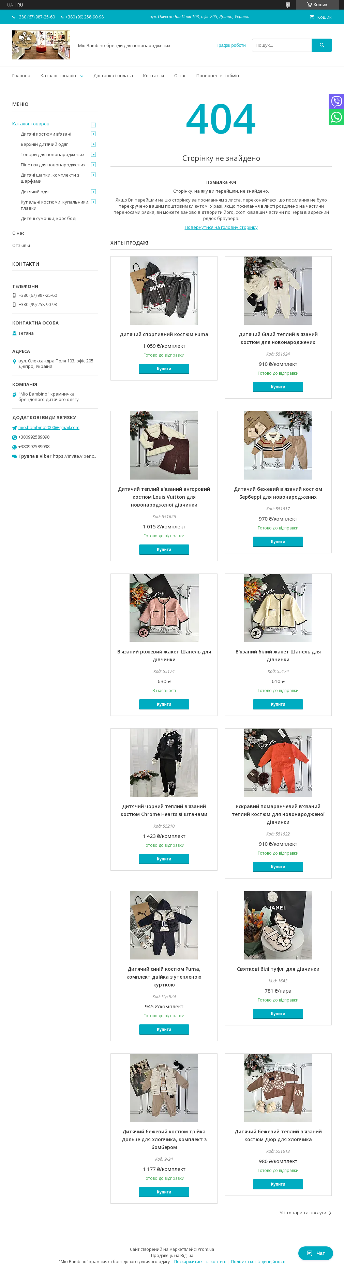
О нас (180, 75)
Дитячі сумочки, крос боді (48, 218)
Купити (164, 369)
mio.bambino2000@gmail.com (48, 427)
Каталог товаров (30, 124)
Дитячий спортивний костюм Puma (164, 334)
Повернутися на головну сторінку (221, 227)
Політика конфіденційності (258, 1262)
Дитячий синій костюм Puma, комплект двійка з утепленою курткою (163, 977)
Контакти (153, 75)
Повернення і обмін (217, 75)
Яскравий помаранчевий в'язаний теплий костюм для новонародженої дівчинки (278, 814)
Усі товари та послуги (303, 1213)
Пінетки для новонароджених (53, 165)
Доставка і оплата (113, 75)
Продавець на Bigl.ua (172, 1255)
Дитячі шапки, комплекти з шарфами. (50, 178)
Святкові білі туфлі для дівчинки (278, 969)
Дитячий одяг (35, 192)
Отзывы (21, 245)
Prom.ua (206, 1249)
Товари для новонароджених (53, 154)
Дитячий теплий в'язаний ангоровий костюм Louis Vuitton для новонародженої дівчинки (164, 497)
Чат (315, 1253)
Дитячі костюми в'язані (46, 134)
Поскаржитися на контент (200, 1262)
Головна (21, 75)
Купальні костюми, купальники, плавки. (55, 205)
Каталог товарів (58, 75)
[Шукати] (322, 45)
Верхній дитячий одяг (44, 144)
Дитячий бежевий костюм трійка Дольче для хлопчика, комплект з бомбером (164, 1139)
